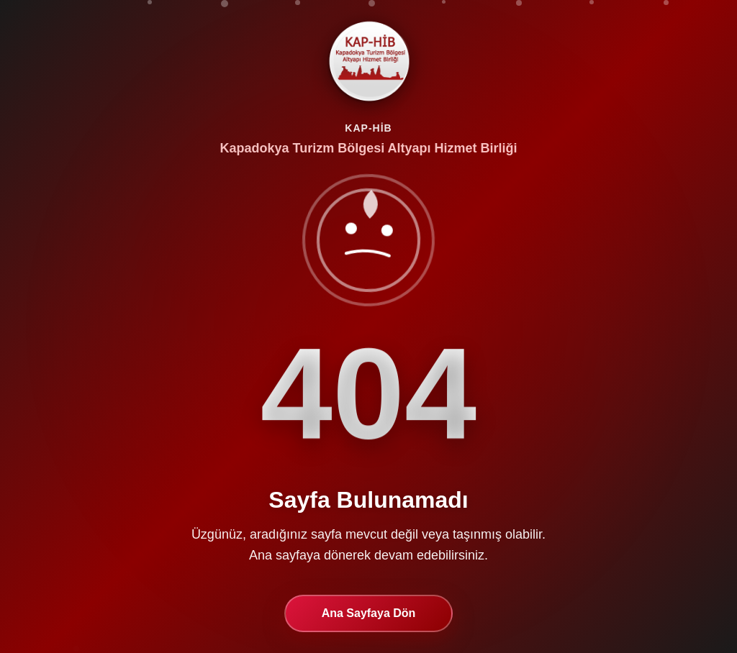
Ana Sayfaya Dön (369, 614)
